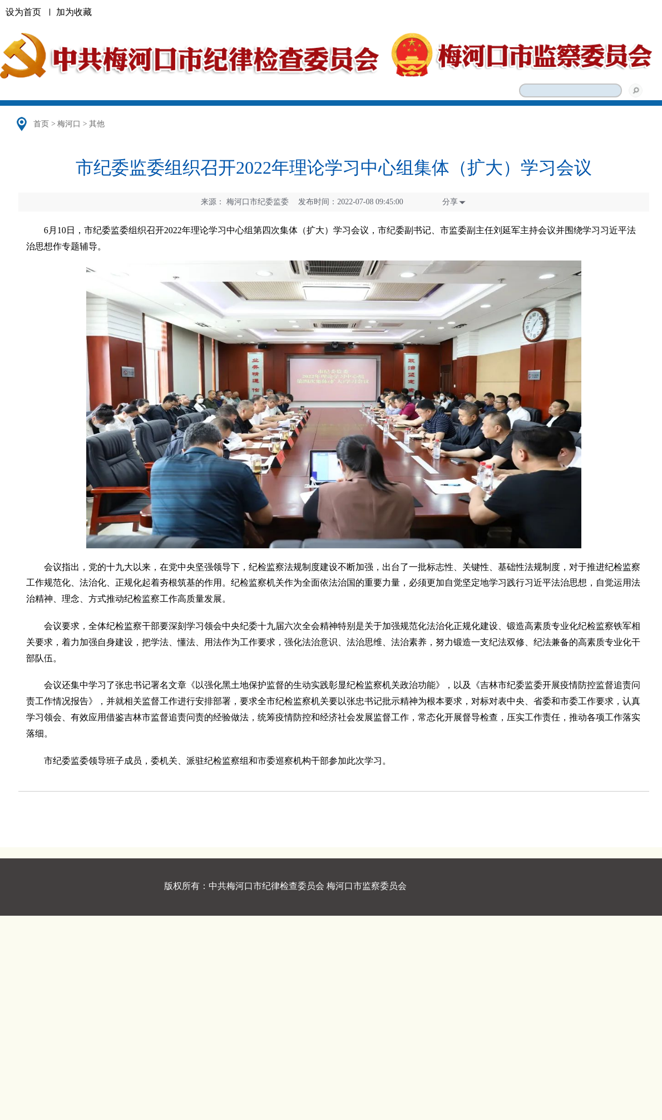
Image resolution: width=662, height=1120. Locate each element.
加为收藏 (74, 12)
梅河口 (69, 124)
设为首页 (23, 12)
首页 (41, 124)
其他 (97, 124)
